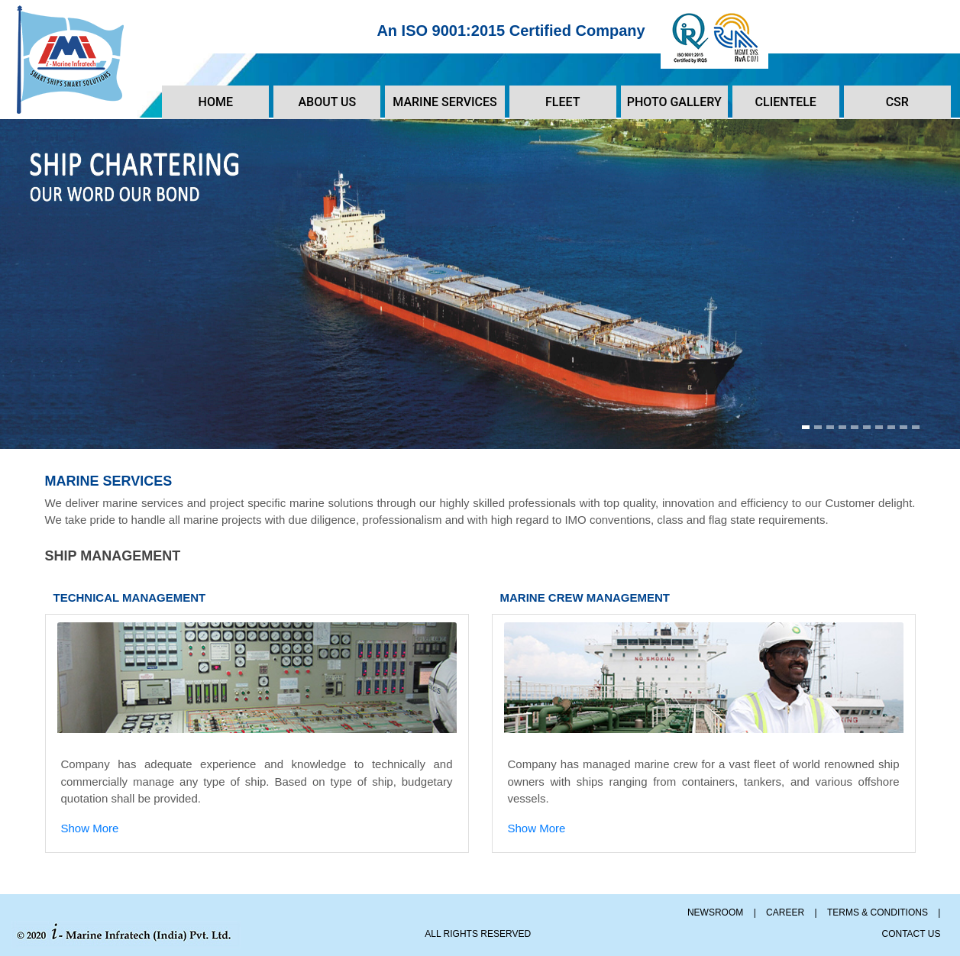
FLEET (562, 102)
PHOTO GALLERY (674, 102)
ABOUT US (327, 102)
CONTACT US (911, 934)
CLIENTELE (785, 102)
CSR (897, 102)
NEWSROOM (715, 912)
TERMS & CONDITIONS (877, 912)
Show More (90, 828)
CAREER (785, 912)
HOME (216, 102)
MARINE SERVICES (444, 102)
